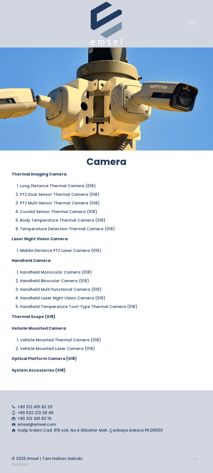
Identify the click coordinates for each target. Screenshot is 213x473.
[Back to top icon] (195, 459)
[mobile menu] (192, 23)
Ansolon (20, 464)
